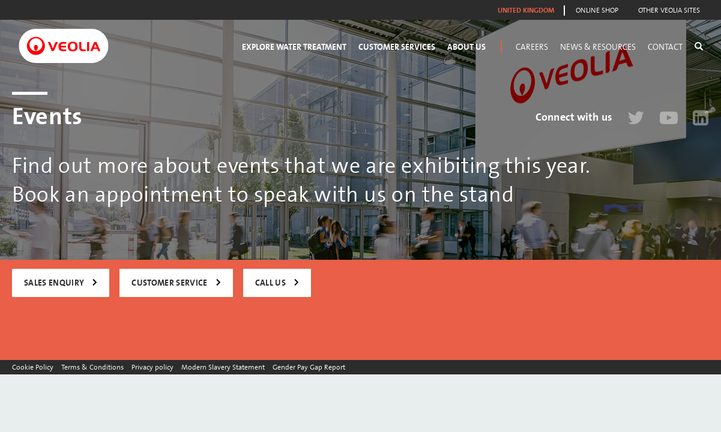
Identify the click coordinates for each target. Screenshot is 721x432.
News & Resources (598, 47)
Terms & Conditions (92, 366)
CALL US (270, 283)
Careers (532, 47)
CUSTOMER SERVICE (169, 283)
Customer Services (396, 47)
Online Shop (597, 10)
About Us (466, 47)
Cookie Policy (32, 366)
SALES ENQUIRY (54, 283)
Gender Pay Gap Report (309, 366)
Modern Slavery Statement (223, 366)
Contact (665, 47)
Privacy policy (152, 366)
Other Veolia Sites (669, 10)
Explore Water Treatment (294, 47)
